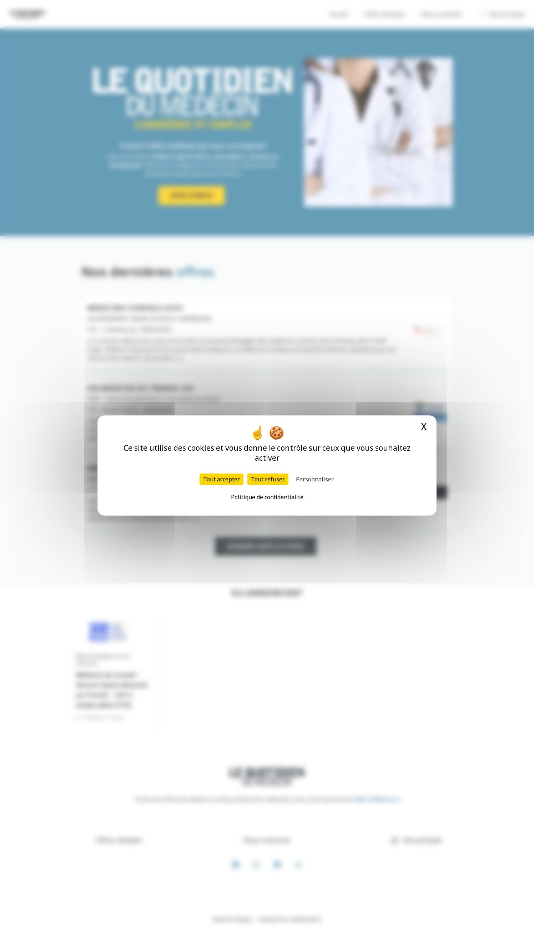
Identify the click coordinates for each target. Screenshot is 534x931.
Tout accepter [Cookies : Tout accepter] (221, 479)
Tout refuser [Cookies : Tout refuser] (268, 479)
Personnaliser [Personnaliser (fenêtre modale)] (315, 479)
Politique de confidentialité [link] (267, 497)
